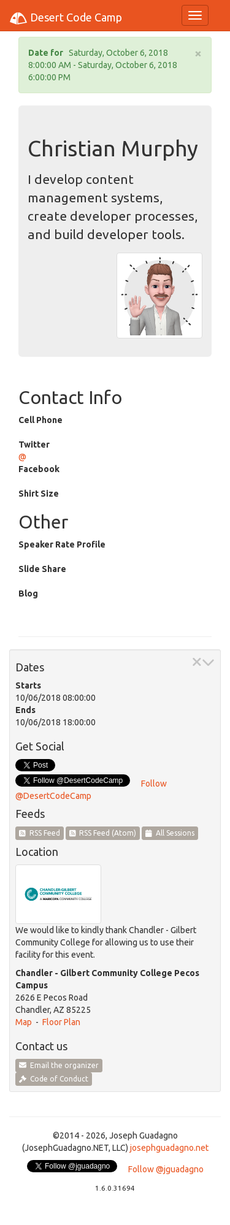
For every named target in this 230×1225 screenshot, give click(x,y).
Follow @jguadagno (166, 1169)
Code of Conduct (53, 1079)
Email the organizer (59, 1065)
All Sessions (169, 833)
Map (23, 1022)
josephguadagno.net (169, 1148)
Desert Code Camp (65, 18)
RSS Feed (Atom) (103, 833)
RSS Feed (39, 833)
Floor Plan (61, 1022)
